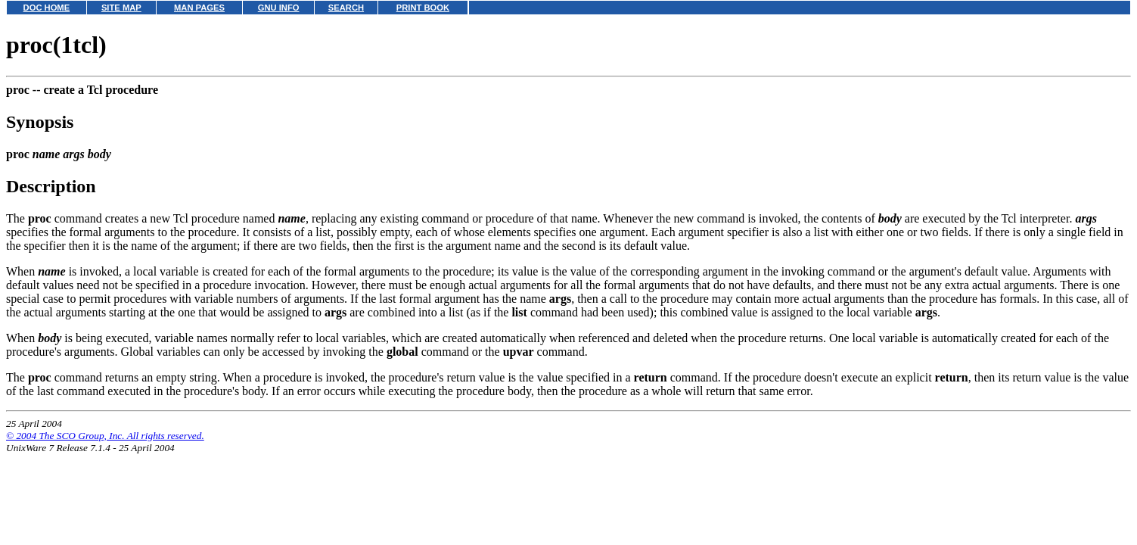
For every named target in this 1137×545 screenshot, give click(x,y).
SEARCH (346, 7)
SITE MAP (121, 7)
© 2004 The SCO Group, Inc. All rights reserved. (105, 435)
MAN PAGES (199, 7)
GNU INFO (279, 7)
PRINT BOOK (422, 7)
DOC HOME (46, 7)
